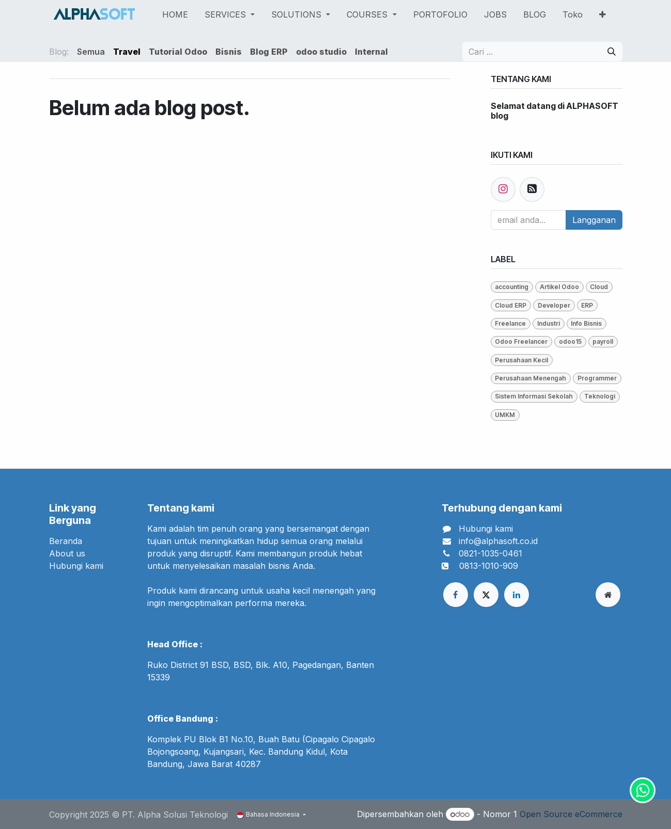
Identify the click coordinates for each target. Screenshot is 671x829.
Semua (91, 51)
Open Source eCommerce (571, 814)
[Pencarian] (611, 51)
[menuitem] (175, 14)
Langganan (594, 220)
